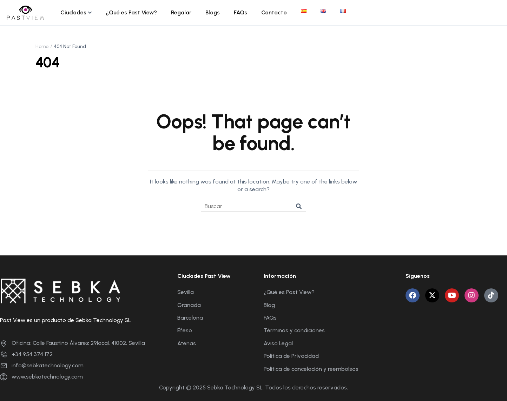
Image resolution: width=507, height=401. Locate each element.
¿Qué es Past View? (131, 12)
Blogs (212, 12)
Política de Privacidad (291, 356)
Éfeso (184, 330)
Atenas (186, 343)
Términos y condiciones (294, 330)
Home (42, 46)
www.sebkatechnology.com (41, 376)
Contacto (274, 12)
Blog (269, 305)
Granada (189, 305)
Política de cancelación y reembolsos (311, 369)
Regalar (181, 12)
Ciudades (73, 12)
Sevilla (185, 292)
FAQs (240, 12)
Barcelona (190, 317)
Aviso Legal (278, 343)
